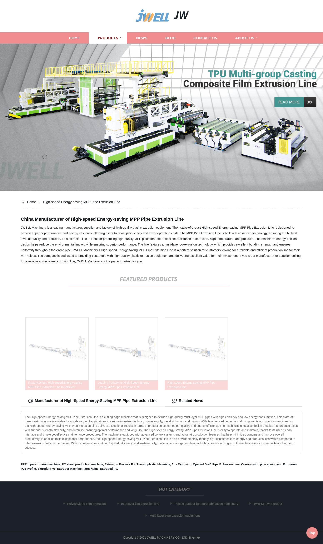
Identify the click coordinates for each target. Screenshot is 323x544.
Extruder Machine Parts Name (77, 468)
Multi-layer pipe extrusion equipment (176, 515)
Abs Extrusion (181, 464)
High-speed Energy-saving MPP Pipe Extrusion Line (81, 202)
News (141, 38)
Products (108, 38)
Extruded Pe (108, 468)
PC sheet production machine (82, 464)
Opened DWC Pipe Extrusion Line (216, 464)
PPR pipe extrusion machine (40, 464)
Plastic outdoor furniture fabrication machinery (207, 503)
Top (312, 532)
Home (74, 38)
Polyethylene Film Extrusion (87, 503)
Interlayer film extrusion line (141, 503)
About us (244, 38)
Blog (170, 38)
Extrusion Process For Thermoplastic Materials (137, 464)
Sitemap (194, 537)
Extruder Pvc (46, 468)
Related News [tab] (187, 400)
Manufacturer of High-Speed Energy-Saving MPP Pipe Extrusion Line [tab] (93, 400)
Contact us (205, 38)
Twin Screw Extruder (269, 503)
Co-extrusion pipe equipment (261, 464)
